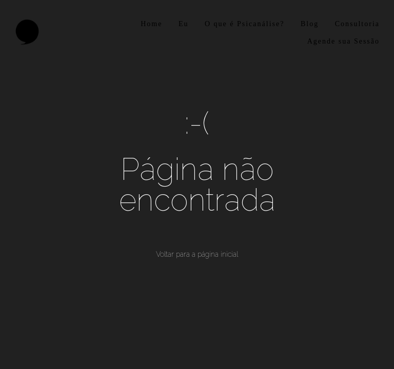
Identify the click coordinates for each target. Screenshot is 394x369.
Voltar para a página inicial (197, 254)
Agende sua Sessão (343, 41)
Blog (310, 24)
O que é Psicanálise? (244, 24)
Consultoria (357, 24)
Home (151, 24)
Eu (184, 24)
